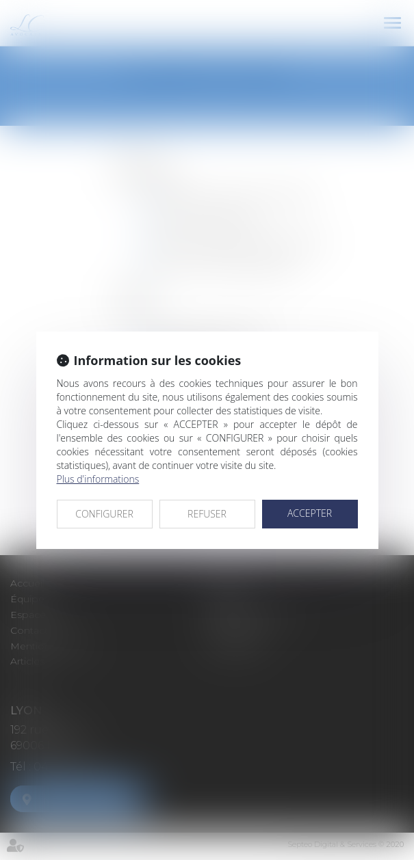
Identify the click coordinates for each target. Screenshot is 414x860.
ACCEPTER (309, 513)
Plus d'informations (98, 478)
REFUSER (207, 513)
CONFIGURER (104, 513)
